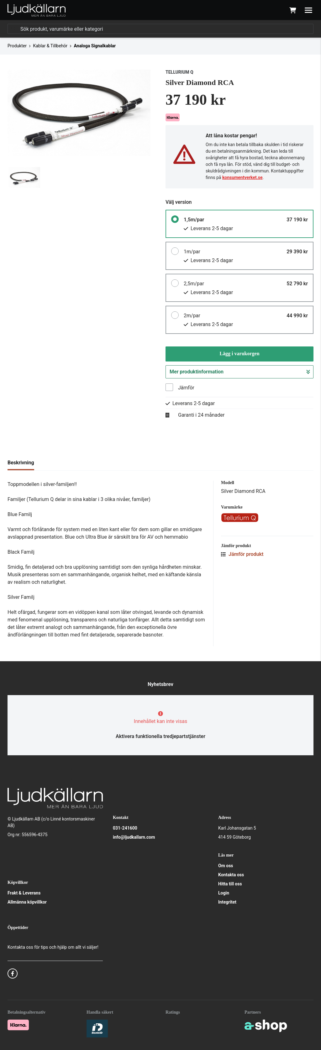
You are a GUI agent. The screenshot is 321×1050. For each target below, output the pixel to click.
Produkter (17, 45)
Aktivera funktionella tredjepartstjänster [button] (160, 736)
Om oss (225, 865)
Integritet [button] (227, 902)
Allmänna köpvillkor (27, 902)
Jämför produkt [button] (242, 554)
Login (223, 892)
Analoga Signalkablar (95, 45)
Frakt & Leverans (24, 892)
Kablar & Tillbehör (50, 45)
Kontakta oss (231, 874)
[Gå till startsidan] (37, 10)
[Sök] (160, 29)
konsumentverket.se (242, 177)
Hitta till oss (230, 883)
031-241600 (125, 828)
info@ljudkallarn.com (134, 837)
